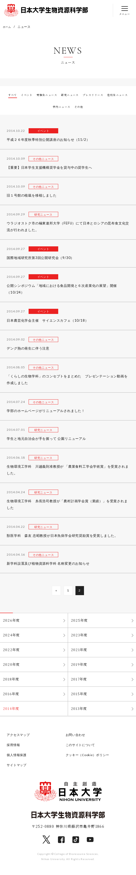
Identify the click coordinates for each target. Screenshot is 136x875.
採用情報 (14, 749)
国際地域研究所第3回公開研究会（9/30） (40, 258)
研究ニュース (85, 95)
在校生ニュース (47, 106)
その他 (96, 106)
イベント (32, 95)
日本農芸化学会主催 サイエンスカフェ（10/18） (47, 321)
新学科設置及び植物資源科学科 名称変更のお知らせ (48, 564)
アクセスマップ (19, 739)
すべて (15, 95)
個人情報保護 (17, 759)
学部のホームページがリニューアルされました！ (46, 411)
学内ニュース (75, 106)
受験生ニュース (57, 95)
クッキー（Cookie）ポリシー (89, 759)
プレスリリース (113, 95)
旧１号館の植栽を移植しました (31, 196)
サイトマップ (17, 769)
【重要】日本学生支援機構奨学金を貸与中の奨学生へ (49, 168)
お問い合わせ (76, 739)
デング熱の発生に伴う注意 (28, 348)
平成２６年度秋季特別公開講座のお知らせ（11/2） (48, 140)
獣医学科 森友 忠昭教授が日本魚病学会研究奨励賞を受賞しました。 (62, 536)
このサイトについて (82, 749)
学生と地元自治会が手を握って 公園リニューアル (46, 439)
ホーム (8, 27)
